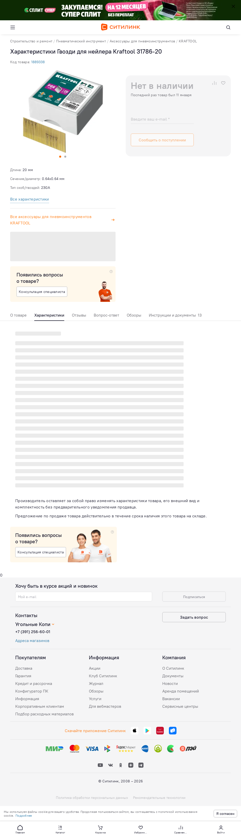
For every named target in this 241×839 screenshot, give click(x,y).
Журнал (96, 683)
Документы (172, 675)
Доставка (23, 668)
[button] (20, 829)
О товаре (18, 315)
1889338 (38, 62)
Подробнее (23, 815)
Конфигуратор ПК (31, 691)
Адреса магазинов (32, 640)
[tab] (18, 316)
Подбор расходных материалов (44, 713)
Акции (94, 668)
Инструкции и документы (175, 315)
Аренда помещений (180, 691)
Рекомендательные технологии (159, 797)
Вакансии (171, 698)
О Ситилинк (173, 668)
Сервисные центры (180, 706)
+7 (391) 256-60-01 (32, 631)
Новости (170, 683)
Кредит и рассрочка (33, 683)
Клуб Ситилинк (103, 675)
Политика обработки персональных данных (92, 797)
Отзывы (79, 315)
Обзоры (134, 315)
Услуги (95, 698)
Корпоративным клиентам (39, 706)
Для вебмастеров (105, 706)
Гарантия (23, 675)
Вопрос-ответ (106, 315)
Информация (27, 698)
